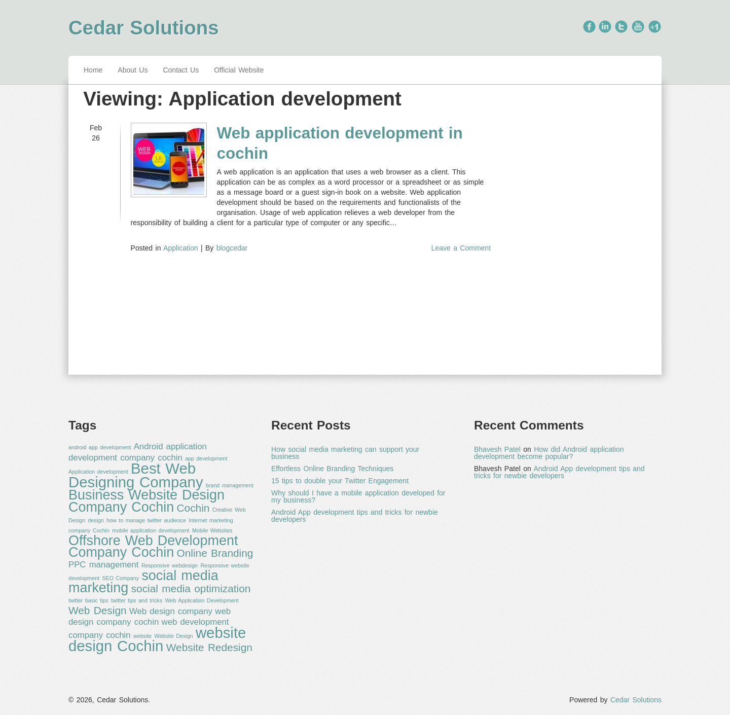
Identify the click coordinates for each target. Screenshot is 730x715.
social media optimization (191, 588)
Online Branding (215, 553)
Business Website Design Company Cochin (146, 501)
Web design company (170, 611)
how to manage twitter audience (146, 520)
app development (206, 458)
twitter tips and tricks (136, 600)
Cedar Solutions (143, 28)
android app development (99, 447)
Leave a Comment (461, 248)
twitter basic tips (88, 600)
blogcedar (232, 248)
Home (93, 70)
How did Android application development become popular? (549, 452)
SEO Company (120, 578)
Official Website (239, 70)
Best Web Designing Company (135, 475)
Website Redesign (209, 647)
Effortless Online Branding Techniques (332, 468)
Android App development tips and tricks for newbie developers (354, 515)
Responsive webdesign (169, 565)
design (96, 520)
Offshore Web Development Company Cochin (153, 546)
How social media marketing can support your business (345, 452)
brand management (229, 485)
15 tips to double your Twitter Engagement (340, 481)
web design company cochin (149, 616)
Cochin (193, 508)
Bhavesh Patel (497, 449)
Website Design (174, 636)
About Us (133, 70)
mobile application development (150, 530)
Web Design (97, 610)
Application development (98, 472)
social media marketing (143, 582)
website (142, 636)
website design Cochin (157, 639)
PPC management (103, 564)
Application (180, 248)
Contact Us (181, 70)
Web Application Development (202, 600)
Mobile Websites (212, 530)
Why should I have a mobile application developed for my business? (358, 496)
